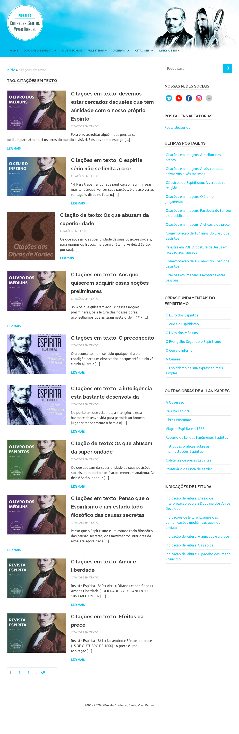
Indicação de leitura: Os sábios (189, 545)
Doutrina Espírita (38, 50)
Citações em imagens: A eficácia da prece (198, 224)
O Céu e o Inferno (179, 350)
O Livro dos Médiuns (182, 333)
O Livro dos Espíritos (182, 315)
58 (43, 688)
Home (14, 50)
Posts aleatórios (177, 127)
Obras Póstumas (179, 420)
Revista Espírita (178, 411)
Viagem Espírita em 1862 (185, 429)
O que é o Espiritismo (182, 324)
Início (11, 70)
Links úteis (168, 50)
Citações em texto (84, 126)
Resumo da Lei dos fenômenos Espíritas (197, 437)
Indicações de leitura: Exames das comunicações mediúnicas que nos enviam (193, 522)
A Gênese (173, 359)
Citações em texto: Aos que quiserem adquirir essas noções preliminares (107, 282)
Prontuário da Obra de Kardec (189, 469)
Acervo (119, 50)
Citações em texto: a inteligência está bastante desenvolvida (106, 401)
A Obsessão (175, 402)
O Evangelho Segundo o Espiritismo (193, 342)
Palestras (95, 50)
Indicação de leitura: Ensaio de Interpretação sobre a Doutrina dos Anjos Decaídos (198, 503)
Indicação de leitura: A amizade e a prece (197, 536)
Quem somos (72, 50)
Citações (142, 50)
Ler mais (14, 148)
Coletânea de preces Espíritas (188, 460)
